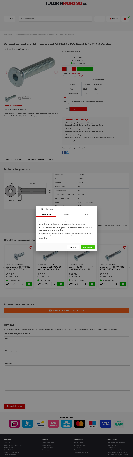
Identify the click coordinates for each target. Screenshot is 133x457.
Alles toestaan (87, 247)
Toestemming (46, 214)
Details (66, 214)
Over (87, 214)
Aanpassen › (73, 247)
